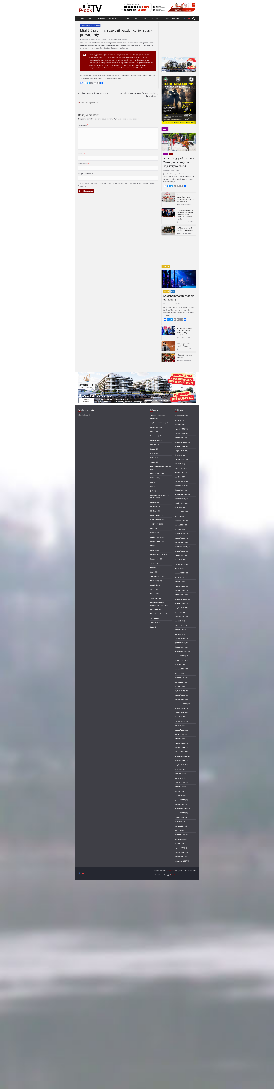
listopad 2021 (179, 647)
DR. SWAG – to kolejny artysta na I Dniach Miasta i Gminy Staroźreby (184, 331)
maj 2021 (178, 673)
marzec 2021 (179, 682)
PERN (152, 528)
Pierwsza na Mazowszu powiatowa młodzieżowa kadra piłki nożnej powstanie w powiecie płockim (185, 214)
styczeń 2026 (179, 429)
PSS (151, 546)
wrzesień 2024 (180, 499)
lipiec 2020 (178, 717)
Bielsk (152, 431)
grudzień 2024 (180, 486)
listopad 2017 (179, 857)
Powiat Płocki (155, 537)
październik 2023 (181, 547)
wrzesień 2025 (180, 446)
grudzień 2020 (180, 695)
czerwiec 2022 (179, 617)
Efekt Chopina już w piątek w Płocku (183, 345)
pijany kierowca (110, 39)
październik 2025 (181, 442)
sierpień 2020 (179, 713)
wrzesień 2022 (180, 603)
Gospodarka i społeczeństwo (160, 466)
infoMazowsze (114, 19)
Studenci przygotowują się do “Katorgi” (178, 297)
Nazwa (81, 153)
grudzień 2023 (180, 538)
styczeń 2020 (179, 743)
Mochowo (153, 511)
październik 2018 (181, 809)
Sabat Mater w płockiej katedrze (184, 356)
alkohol (100, 39)
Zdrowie (153, 623)
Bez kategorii (155, 427)
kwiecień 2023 (180, 573)
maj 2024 (178, 516)
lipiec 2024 (178, 507)
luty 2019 (178, 791)
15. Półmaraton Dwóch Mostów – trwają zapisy (185, 229)
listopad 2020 (179, 699)
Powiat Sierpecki (156, 541)
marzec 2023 (179, 577)
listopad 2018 (179, 804)
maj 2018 (178, 830)
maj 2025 (178, 464)
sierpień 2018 (179, 817)
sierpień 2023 (179, 555)
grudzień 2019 (180, 747)
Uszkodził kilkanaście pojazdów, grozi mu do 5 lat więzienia (139, 94)
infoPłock (153, 478)
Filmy (144, 19)
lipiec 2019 (178, 769)
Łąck (171, 154)
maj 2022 (178, 621)
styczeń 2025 (179, 481)
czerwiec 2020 (179, 721)
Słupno (152, 594)
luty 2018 (178, 843)
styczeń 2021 (179, 691)
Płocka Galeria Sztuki (157, 555)
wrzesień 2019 (180, 761)
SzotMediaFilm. (176, 875)
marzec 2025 (179, 473)
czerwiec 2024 (179, 512)
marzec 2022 (179, 630)
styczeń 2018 (179, 848)
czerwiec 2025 (179, 459)
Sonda (152, 568)
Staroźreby (154, 585)
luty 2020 (178, 739)
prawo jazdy (123, 39)
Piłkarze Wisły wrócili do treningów (93, 93)
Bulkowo (153, 445)
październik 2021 (181, 651)
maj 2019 (178, 778)
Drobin (152, 449)
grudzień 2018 (180, 800)
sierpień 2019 (179, 765)
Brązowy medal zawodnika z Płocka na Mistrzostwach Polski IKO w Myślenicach (185, 198)
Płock (173, 291)
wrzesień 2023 (180, 551)
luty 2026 (178, 425)
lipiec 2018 (178, 822)
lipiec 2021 (178, 665)
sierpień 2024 (179, 503)
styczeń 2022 (179, 638)
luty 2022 (178, 634)
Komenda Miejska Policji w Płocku (90, 25)
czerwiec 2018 (179, 826)
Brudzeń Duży (155, 440)
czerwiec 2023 (179, 564)
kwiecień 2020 (180, 730)
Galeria (127, 19)
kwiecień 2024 (180, 521)
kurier (104, 39)
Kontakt (175, 19)
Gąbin (152, 458)
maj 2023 (178, 569)
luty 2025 (178, 477)
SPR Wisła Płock (155, 576)
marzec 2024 (179, 525)
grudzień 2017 (180, 852)
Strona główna (86, 19)
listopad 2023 (179, 542)
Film (151, 453)
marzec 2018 (179, 839)
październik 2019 (181, 756)
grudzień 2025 (180, 433)
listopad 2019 (179, 752)
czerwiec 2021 (179, 669)
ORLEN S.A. (154, 524)
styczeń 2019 (179, 795)
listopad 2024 (179, 490)
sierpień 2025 (179, 451)
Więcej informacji (84, 415)
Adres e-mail (83, 163)
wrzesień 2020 (180, 708)
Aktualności (101, 19)
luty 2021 (178, 686)
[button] (147, 18)
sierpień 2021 (179, 660)
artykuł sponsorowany (158, 423)
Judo (152, 491)
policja (118, 39)
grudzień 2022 (180, 590)
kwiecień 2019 (180, 782)
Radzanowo (154, 559)
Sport (165, 154)
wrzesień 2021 (180, 656)
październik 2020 (181, 704)
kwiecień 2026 (180, 416)
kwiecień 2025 (180, 468)
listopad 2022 (179, 595)
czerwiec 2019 (179, 774)
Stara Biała (154, 581)
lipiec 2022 (178, 612)
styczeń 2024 (179, 534)
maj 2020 (178, 726)
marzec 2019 (179, 787)
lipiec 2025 (178, 455)
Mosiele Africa (155, 515)
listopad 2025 (179, 438)
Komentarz (83, 125)
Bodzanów (154, 436)
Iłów (151, 482)
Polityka (153, 533)
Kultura (154, 19)
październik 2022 (181, 599)
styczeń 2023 (179, 586)
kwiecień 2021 (180, 678)
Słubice (152, 589)
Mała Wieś (153, 507)
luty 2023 (178, 582)
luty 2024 (178, 529)
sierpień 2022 (179, 608)
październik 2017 (181, 861)
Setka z (135, 19)
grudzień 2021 (180, 643)
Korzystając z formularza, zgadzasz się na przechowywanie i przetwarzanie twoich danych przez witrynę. (117, 185)
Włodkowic (154, 618)
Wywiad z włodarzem (157, 614)
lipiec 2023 (178, 560)
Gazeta (166, 19)
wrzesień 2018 (180, 813)
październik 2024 (181, 494)
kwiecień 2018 (180, 835)
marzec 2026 (179, 420)
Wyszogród (154, 609)
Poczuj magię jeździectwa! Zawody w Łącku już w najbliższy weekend (178, 162)
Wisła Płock (154, 598)
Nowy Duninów (155, 520)
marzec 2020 (179, 734)
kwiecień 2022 (180, 625)
